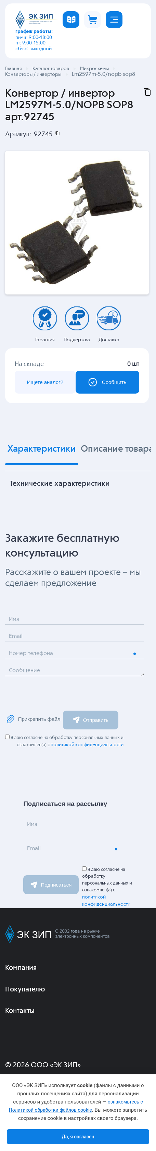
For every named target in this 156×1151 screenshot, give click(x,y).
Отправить (90, 720)
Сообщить (106, 382)
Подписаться (51, 885)
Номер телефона (32, 654)
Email (16, 637)
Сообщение (25, 671)
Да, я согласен (78, 1136)
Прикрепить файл (33, 719)
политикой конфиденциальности (87, 745)
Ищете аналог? (44, 382)
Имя (14, 620)
